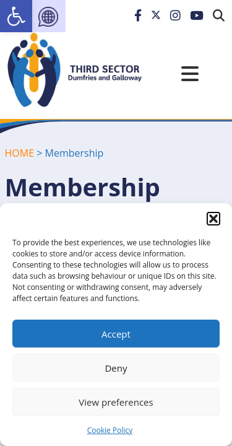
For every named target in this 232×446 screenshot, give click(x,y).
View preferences (116, 402)
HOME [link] (20, 153)
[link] (16, 16)
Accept (116, 334)
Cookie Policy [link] (109, 430)
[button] (213, 218)
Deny (116, 368)
